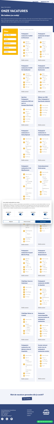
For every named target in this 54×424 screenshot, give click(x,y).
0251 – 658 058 (4, 414)
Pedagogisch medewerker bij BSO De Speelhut (43, 283)
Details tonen (46, 218)
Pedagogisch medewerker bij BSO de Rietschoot (26, 36)
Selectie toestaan (27, 221)
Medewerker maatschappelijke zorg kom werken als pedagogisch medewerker (43, 317)
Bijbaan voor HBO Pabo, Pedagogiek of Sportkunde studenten (44, 99)
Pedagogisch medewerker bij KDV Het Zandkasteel (26, 68)
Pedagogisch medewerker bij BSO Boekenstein (43, 68)
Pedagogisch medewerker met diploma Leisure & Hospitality (26, 348)
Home (2, 7)
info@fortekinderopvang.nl (6, 415)
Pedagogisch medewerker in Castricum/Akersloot (43, 133)
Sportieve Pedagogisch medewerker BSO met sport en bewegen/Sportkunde (27, 101)
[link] (27, 47)
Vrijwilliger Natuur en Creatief (27, 314)
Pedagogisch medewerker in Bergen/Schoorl (42, 252)
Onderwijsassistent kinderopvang (43, 167)
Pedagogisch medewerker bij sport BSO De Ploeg (27, 252)
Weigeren (11, 221)
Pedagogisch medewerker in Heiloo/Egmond (25, 133)
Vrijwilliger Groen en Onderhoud (26, 282)
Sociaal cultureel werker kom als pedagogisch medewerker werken (43, 348)
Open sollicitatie (27, 398)
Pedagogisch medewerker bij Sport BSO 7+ (44, 36)
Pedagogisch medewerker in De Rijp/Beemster (26, 168)
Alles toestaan (43, 221)
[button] (45, 422)
